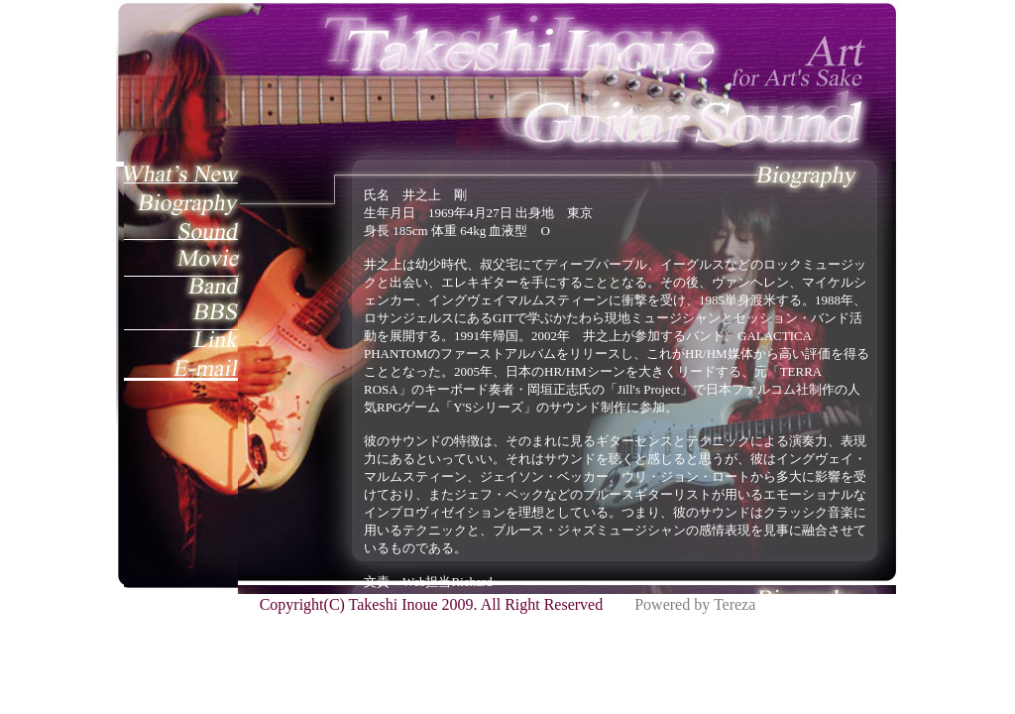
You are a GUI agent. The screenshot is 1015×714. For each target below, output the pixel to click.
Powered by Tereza (694, 604)
